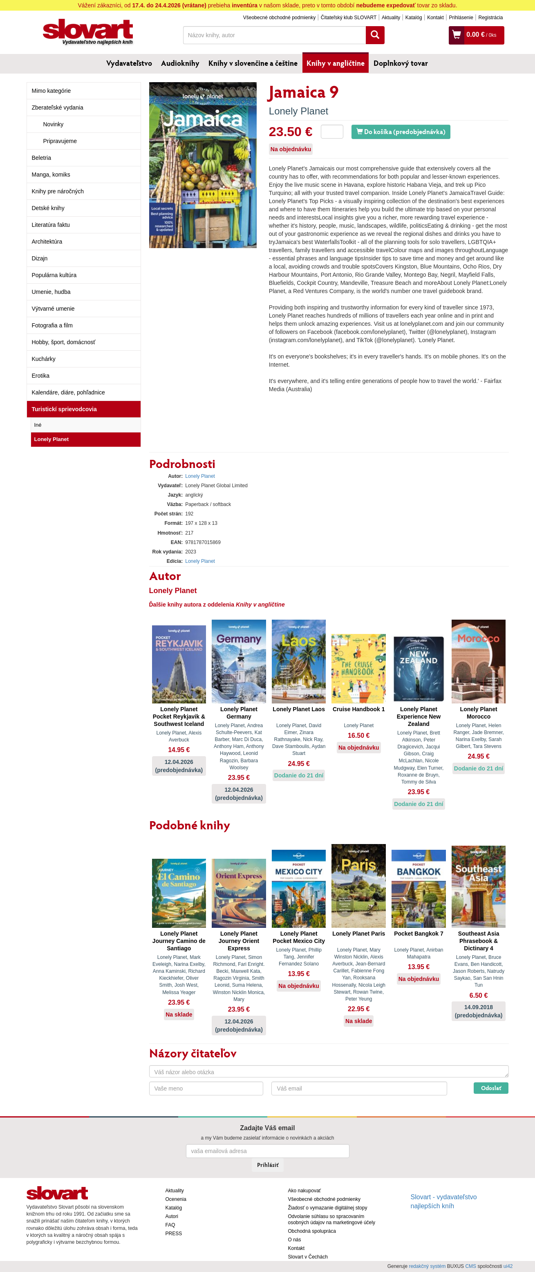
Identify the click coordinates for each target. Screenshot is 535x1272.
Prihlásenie (461, 17)
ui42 (508, 1266)
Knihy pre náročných (58, 191)
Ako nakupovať (304, 1191)
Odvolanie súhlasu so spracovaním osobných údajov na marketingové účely (331, 1219)
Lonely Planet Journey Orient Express (239, 941)
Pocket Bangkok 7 (418, 933)
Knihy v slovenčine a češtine (253, 63)
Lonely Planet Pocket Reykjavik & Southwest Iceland (179, 716)
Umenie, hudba (51, 292)
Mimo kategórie (51, 90)
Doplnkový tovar (401, 63)
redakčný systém (427, 1266)
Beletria (41, 158)
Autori (172, 1216)
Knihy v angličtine (336, 63)
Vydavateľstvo (129, 63)
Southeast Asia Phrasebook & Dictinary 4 (478, 941)
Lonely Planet (51, 439)
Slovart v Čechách (308, 1257)
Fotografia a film (52, 325)
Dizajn (40, 258)
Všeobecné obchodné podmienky (279, 17)
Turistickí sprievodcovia (64, 409)
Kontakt (435, 17)
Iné (38, 425)
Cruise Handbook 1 (359, 709)
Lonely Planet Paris (358, 933)
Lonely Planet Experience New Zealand (419, 716)
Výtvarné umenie (53, 308)
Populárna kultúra (54, 275)
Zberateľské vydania (57, 107)
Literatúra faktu (51, 225)
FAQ (170, 1225)
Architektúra (47, 241)
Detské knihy (48, 208)
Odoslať (491, 1088)
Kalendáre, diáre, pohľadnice (68, 392)
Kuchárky (44, 359)
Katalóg (413, 17)
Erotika (41, 375)
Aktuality (391, 17)
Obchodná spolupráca (312, 1231)
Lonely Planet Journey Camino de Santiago (179, 941)
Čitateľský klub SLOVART (348, 17)
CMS (470, 1266)
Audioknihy (180, 63)
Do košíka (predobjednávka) (400, 131)
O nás (294, 1240)
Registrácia (490, 17)
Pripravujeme (60, 141)
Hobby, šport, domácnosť (64, 342)
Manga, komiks (51, 174)
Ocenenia (176, 1199)
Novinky (53, 124)
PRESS (174, 1233)
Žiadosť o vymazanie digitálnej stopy (327, 1208)
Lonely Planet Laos (299, 709)
